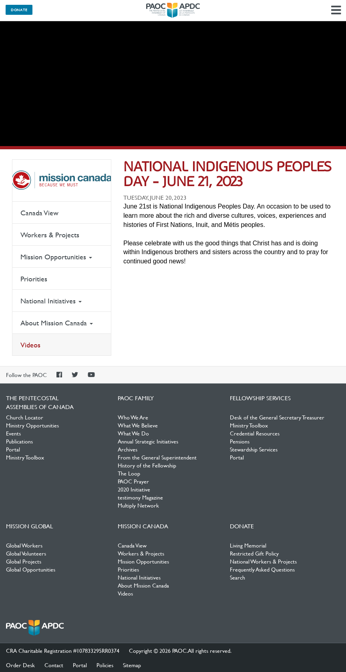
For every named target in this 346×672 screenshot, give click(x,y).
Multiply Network (138, 505)
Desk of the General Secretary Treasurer (277, 417)
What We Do (133, 433)
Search (237, 577)
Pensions (239, 441)
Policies (105, 664)
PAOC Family (136, 397)
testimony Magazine (140, 497)
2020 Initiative (134, 489)
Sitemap (132, 664)
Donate (19, 9)
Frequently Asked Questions (262, 569)
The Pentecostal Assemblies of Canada (173, 10)
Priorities (33, 279)
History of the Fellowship (147, 465)
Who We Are (133, 417)
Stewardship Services (254, 449)
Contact (53, 664)
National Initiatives (51, 301)
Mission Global (29, 526)
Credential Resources (255, 433)
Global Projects (23, 561)
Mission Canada (61, 180)
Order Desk (20, 664)
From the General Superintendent (157, 457)
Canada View (39, 213)
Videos (30, 345)
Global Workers (24, 545)
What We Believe (138, 425)
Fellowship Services (260, 397)
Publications (19, 441)
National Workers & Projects (263, 561)
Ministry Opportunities (32, 425)
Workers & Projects (49, 235)
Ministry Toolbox (25, 457)
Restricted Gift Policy (254, 553)
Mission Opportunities (56, 257)
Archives (127, 449)
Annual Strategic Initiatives (148, 441)
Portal (13, 449)
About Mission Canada (56, 323)
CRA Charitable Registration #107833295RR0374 (62, 650)
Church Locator (24, 417)
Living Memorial (248, 545)
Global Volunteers (26, 553)
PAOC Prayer (133, 481)
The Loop (129, 473)
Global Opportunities (30, 569)
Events (13, 433)
